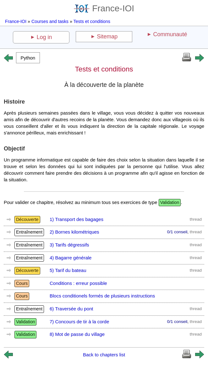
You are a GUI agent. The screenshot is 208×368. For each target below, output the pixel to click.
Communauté (170, 34)
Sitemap (107, 36)
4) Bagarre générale (70, 257)
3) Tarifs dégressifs (69, 244)
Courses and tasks (49, 21)
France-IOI (104, 8)
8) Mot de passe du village (77, 334)
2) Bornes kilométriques (74, 232)
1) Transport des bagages (76, 219)
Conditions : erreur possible (78, 283)
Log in (44, 37)
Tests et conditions (92, 21)
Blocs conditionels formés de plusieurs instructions (102, 295)
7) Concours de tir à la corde (79, 321)
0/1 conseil (177, 231)
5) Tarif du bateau (68, 270)
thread (196, 219)
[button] (28, 57)
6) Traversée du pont (71, 308)
